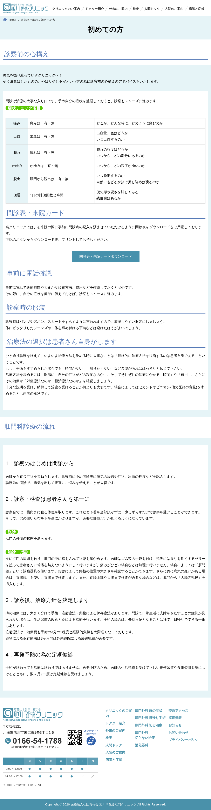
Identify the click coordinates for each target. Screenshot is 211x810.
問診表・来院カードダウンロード (105, 256)
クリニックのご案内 (66, 8)
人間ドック (152, 8)
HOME (13, 20)
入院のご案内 (174, 8)
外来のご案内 (118, 8)
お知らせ (175, 725)
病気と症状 (196, 8)
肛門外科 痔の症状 (148, 710)
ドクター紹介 (94, 8)
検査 (136, 8)
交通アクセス (178, 710)
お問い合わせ (178, 732)
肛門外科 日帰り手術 (150, 718)
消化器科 (141, 745)
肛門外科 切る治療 (148, 725)
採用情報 (175, 718)
